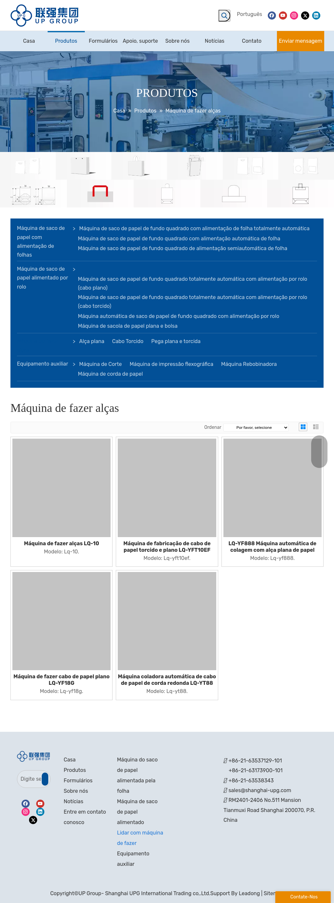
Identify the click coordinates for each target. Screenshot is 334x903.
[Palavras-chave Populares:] (224, 16)
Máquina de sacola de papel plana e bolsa (127, 326)
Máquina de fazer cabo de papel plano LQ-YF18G (61, 679)
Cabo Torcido (128, 341)
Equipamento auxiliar (42, 364)
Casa (69, 760)
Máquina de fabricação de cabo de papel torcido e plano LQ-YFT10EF (166, 546)
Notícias (73, 801)
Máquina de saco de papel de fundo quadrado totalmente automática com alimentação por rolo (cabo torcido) (192, 301)
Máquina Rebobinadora (249, 364)
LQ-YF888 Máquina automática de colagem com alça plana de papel (272, 546)
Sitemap (274, 893)
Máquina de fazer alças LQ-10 (61, 543)
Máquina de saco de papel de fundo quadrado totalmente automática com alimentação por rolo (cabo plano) (192, 283)
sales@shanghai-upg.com (259, 790)
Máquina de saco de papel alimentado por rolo (42, 278)
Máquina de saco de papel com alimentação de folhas (41, 241)
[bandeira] (167, 180)
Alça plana (91, 341)
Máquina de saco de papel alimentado (137, 811)
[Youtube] (283, 15)
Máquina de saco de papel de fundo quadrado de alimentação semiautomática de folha (182, 248)
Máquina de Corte (100, 364)
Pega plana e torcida (176, 341)
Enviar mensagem (300, 41)
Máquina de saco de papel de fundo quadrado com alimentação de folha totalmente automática (194, 228)
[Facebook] (272, 15)
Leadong (249, 893)
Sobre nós (76, 791)
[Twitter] (305, 15)
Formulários (78, 780)
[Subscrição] (45, 779)
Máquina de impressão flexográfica (171, 364)
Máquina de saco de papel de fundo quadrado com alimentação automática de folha (179, 238)
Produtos (75, 770)
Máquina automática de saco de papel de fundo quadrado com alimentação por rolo (178, 316)
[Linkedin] (316, 15)
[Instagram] (294, 15)
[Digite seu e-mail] (29, 779)
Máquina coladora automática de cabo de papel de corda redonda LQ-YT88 (167, 679)
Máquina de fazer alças (37, 345)
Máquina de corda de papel (110, 374)
